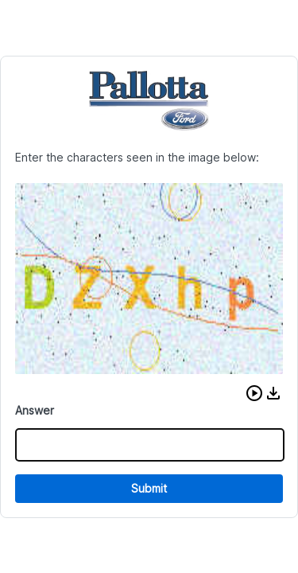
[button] (254, 393)
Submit (149, 488)
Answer (34, 410)
